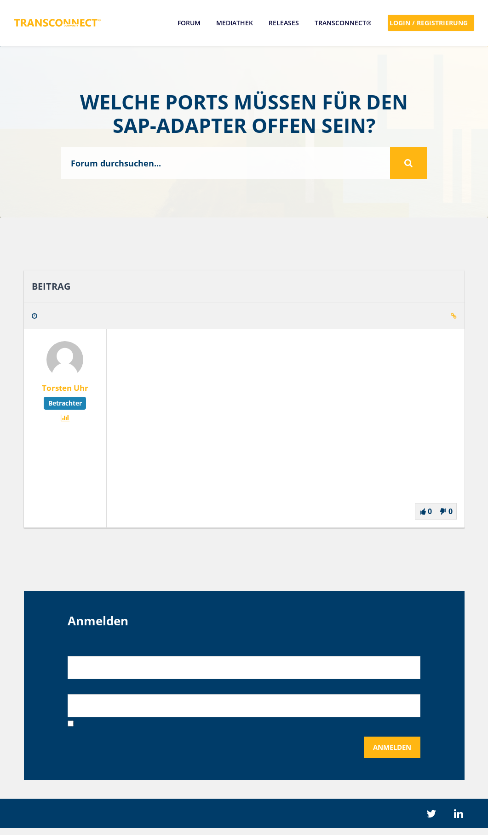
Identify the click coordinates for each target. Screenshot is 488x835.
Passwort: (85, 688)
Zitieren (431, 317)
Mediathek (234, 22)
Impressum (205, 819)
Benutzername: (95, 649)
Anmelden (389, 752)
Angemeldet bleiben (111, 728)
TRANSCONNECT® (342, 22)
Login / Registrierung (431, 22)
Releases (283, 22)
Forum (188, 22)
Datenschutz (282, 819)
